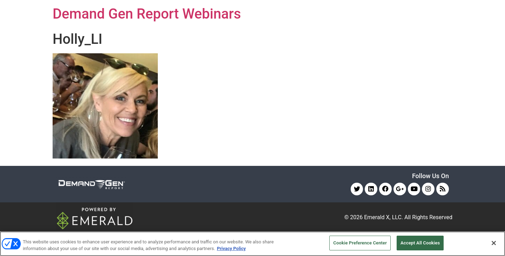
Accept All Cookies (420, 242)
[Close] (493, 243)
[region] (252, 243)
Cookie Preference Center (360, 242)
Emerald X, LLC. (383, 217)
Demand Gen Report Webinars (147, 14)
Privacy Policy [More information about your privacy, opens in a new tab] (231, 248)
